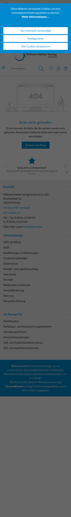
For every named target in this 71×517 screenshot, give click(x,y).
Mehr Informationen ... (35, 16)
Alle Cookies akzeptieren (35, 46)
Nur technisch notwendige (35, 30)
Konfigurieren (36, 38)
